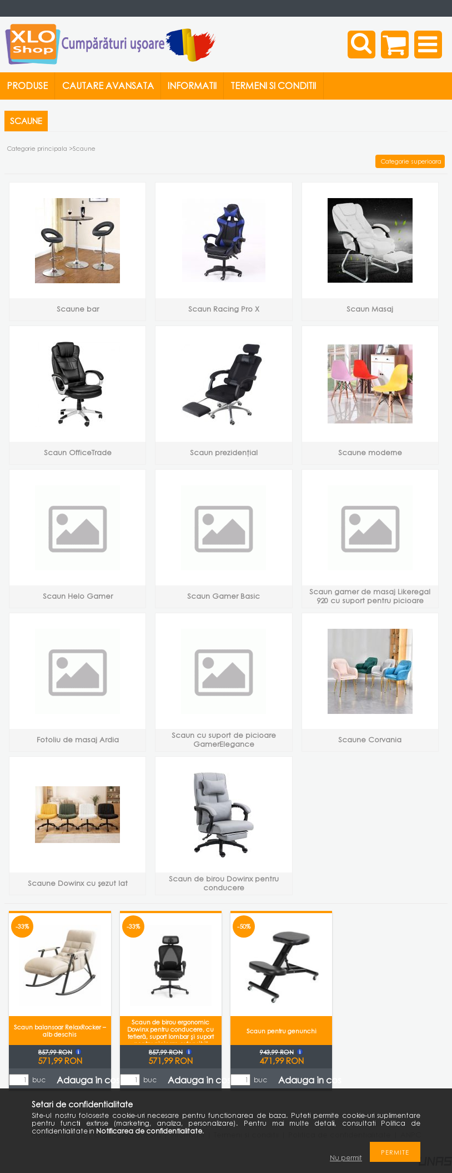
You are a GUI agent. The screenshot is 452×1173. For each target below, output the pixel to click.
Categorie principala (37, 148)
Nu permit (346, 1158)
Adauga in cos (88, 1080)
